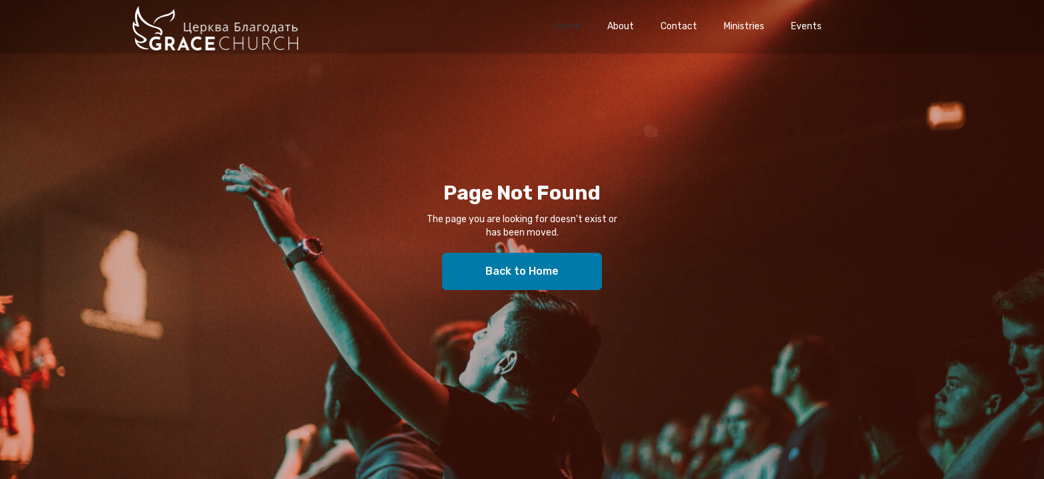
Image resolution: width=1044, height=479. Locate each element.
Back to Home (522, 271)
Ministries (744, 26)
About (620, 26)
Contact (678, 26)
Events (806, 26)
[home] (215, 27)
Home (568, 26)
